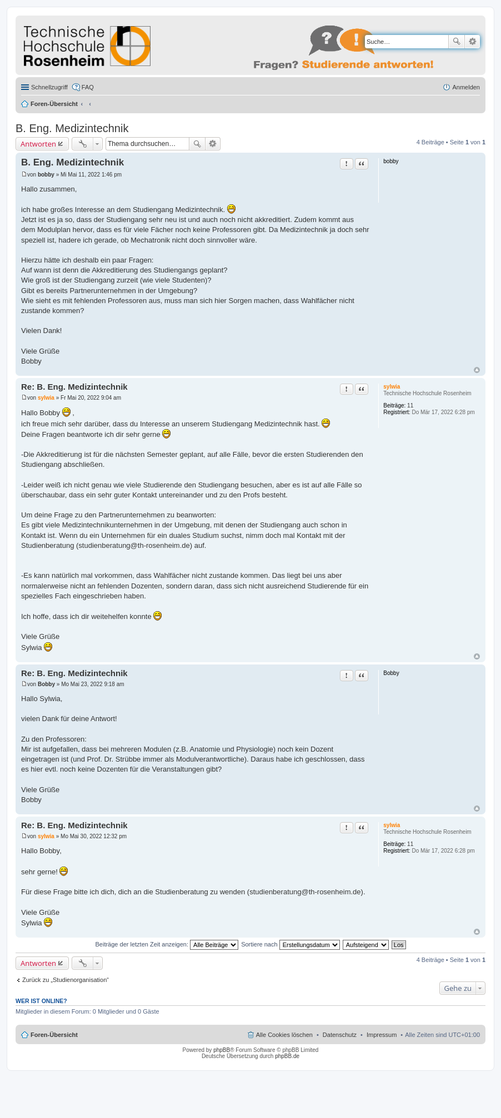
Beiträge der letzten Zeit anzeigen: (166, 944)
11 (410, 405)
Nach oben (477, 370)
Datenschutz (340, 1034)
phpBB (221, 1050)
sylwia (391, 387)
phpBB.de (287, 1056)
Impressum (382, 1034)
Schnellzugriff (49, 87)
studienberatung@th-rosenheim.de (133, 545)
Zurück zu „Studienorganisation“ (65, 979)
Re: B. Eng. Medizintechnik (74, 386)
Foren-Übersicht (54, 103)
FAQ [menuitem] (88, 87)
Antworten (38, 144)
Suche (456, 41)
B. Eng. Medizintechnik (72, 128)
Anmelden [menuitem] (466, 87)
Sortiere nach (290, 944)
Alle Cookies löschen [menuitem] (284, 1034)
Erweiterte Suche (472, 41)
